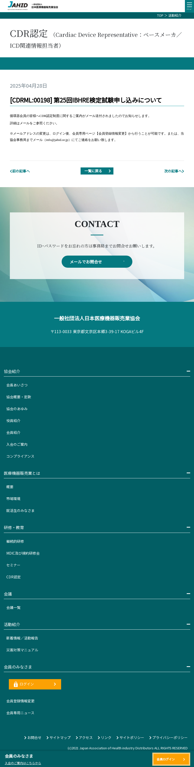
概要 (9, 486)
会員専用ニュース (20, 712)
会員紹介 (13, 432)
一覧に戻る (98, 171)
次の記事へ (174, 171)
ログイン (35, 684)
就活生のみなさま (20, 510)
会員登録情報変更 (20, 700)
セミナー (13, 564)
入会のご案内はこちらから (23, 763)
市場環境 (13, 498)
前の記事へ (20, 171)
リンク (104, 737)
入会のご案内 (17, 444)
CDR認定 (13, 576)
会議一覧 (13, 607)
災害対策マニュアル (22, 649)
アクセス (84, 737)
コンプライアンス (20, 456)
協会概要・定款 (18, 396)
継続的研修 (15, 541)
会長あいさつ (17, 384)
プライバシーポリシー (168, 737)
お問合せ (32, 737)
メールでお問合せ (97, 262)
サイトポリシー (130, 737)
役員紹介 (13, 420)
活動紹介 (174, 15)
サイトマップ (58, 737)
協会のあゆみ (17, 408)
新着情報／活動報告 (22, 637)
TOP (160, 15)
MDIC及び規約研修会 (23, 553)
